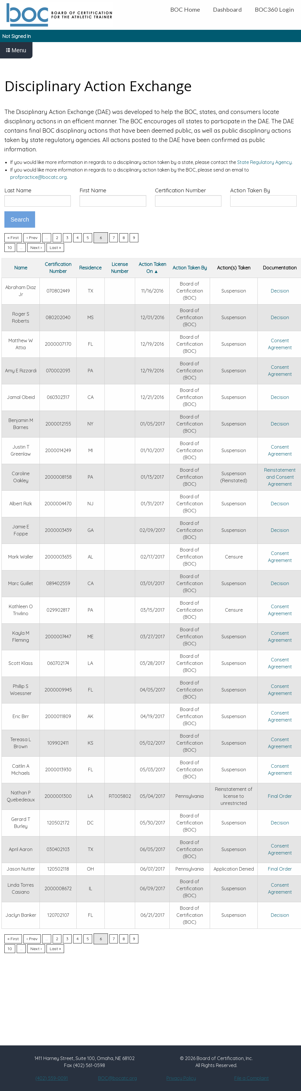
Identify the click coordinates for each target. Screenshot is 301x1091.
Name (20, 268)
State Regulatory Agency (264, 162)
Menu (16, 50)
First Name (93, 190)
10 (10, 247)
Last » (55, 247)
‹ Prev (32, 237)
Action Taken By (250, 190)
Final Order (280, 796)
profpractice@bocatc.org (38, 177)
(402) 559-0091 (51, 1078)
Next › (36, 247)
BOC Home (185, 9)
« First (13, 237)
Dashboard (227, 9)
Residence (90, 268)
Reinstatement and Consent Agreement (280, 477)
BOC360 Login (274, 9)
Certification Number (180, 190)
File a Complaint (251, 1078)
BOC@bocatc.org (117, 1078)
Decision (280, 291)
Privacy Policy (181, 1078)
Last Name (17, 190)
